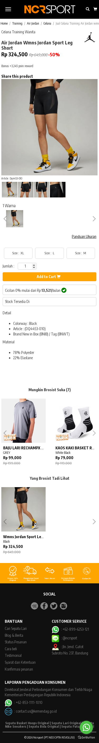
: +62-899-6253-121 (70, 629)
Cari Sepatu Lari (16, 628)
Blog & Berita (14, 635)
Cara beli (11, 649)
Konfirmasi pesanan (19, 669)
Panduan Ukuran (84, 236)
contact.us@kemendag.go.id (36, 711)
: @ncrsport (64, 638)
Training (17, 23)
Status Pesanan (16, 642)
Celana (47, 23)
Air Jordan (33, 23)
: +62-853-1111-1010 (23, 702)
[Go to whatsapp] (86, 727)
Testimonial (13, 655)
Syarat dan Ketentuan (20, 662)
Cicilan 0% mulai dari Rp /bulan (36, 290)
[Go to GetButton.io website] (86, 737)
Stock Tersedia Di (17, 301)
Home (4, 23)
